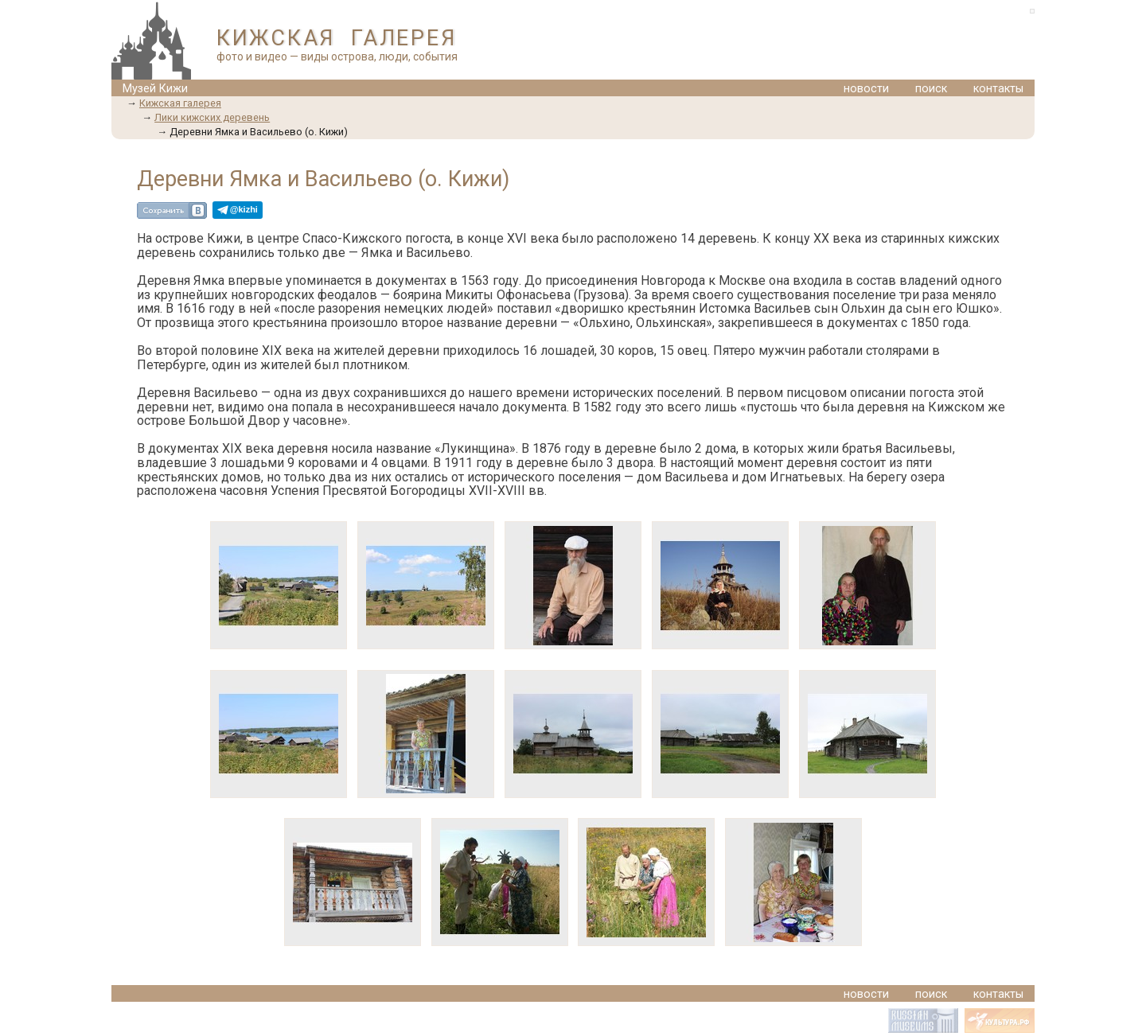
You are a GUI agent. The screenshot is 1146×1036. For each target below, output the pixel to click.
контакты (998, 88)
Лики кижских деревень (212, 117)
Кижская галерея (180, 103)
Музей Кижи (155, 88)
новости (866, 88)
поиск (931, 88)
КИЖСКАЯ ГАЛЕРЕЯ (336, 38)
